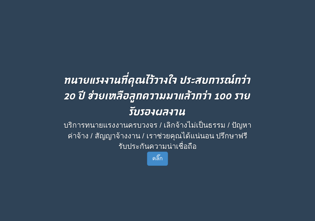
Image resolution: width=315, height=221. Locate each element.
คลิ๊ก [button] (157, 158)
